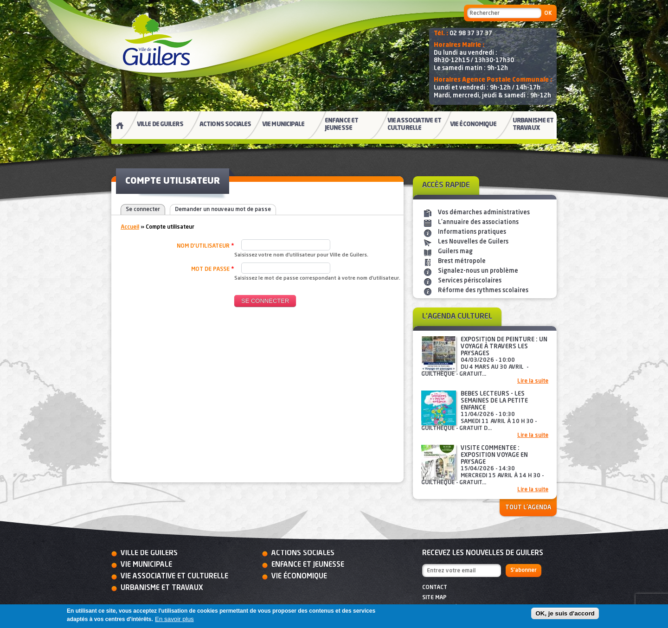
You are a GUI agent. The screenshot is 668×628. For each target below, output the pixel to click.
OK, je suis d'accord (565, 613)
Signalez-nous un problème (478, 271)
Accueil (130, 227)
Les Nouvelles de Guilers (473, 242)
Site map (434, 598)
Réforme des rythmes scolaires (483, 291)
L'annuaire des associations (478, 222)
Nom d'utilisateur (205, 246)
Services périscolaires (469, 281)
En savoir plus (174, 618)
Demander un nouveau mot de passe (223, 209)
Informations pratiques (472, 232)
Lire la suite (532, 381)
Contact (434, 587)
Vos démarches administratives (484, 213)
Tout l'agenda (528, 508)
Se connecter (143, 209)
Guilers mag (455, 252)
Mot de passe (212, 269)
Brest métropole (462, 261)
